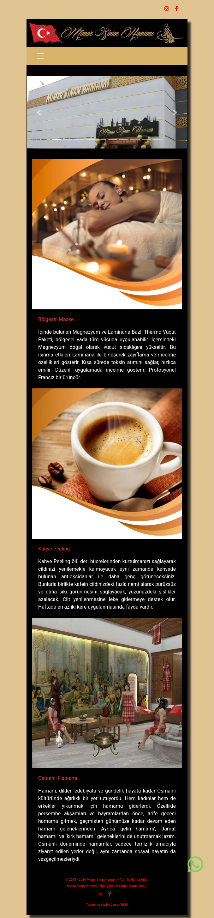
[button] (39, 112)
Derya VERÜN (119, 904)
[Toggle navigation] (40, 56)
